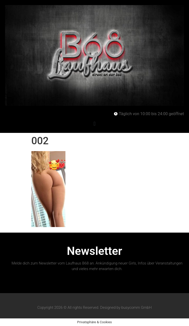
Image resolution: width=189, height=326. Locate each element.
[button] (94, 123)
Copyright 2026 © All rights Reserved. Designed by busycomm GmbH (94, 307)
